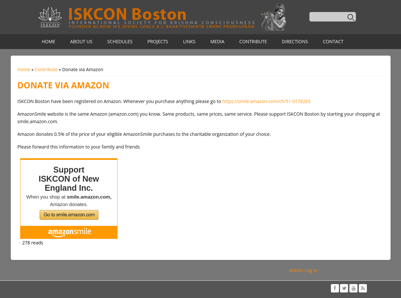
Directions (295, 41)
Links (189, 41)
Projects (157, 41)
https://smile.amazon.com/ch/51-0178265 (266, 101)
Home (49, 41)
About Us (81, 41)
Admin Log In (304, 270)
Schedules (119, 41)
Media (217, 41)
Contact (333, 41)
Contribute (253, 41)
